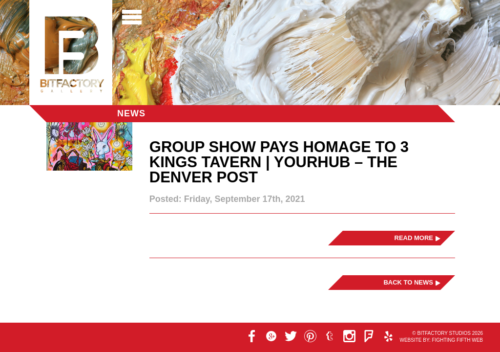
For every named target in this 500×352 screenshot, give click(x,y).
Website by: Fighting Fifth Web (441, 340)
